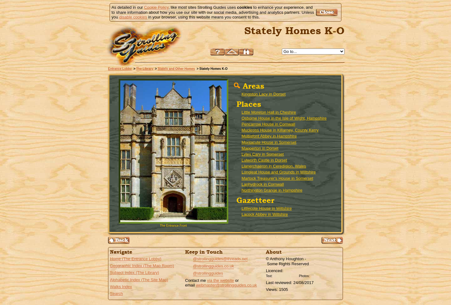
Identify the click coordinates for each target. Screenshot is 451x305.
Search (116, 293)
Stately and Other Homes (176, 68)
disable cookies (133, 17)
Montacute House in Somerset (268, 142)
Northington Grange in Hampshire (271, 190)
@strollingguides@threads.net (220, 258)
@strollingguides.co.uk (213, 266)
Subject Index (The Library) (134, 272)
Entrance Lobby (120, 68)
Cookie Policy (156, 7)
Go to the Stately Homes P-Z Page (332, 240)
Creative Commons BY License (285, 275)
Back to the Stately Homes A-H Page (119, 240)
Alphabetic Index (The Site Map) (139, 279)
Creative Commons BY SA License (322, 275)
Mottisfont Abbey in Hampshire (269, 136)
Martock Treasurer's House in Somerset (277, 178)
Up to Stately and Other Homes (232, 51)
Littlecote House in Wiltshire (266, 208)
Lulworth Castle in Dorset (264, 160)
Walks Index (121, 286)
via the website (220, 280)
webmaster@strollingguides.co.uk (226, 285)
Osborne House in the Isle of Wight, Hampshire (284, 118)
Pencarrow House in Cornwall (268, 124)
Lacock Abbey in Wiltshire (264, 214)
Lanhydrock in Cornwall (262, 184)
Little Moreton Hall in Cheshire (268, 112)
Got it (328, 12)
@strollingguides (208, 273)
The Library (144, 68)
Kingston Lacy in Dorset (263, 94)
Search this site (246, 51)
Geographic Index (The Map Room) (142, 265)
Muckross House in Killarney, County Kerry (280, 130)
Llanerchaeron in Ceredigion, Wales (273, 166)
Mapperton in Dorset (259, 148)
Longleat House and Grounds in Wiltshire (278, 172)
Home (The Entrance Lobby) (135, 258)
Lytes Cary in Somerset (262, 154)
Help (217, 51)
